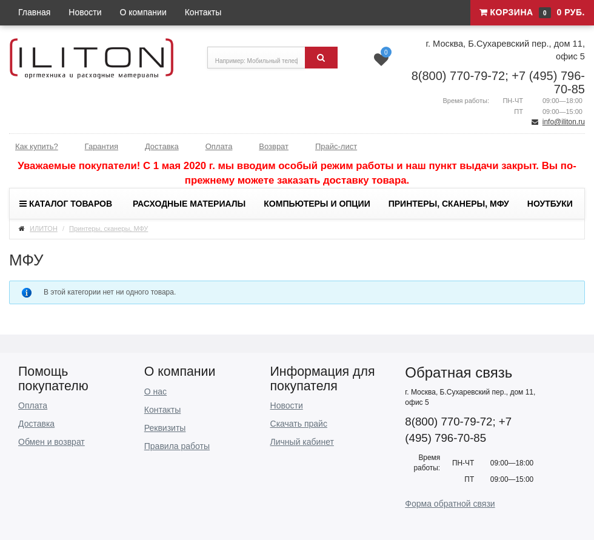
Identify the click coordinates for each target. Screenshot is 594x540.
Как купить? (36, 146)
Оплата (219, 146)
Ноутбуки (550, 203)
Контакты (203, 12)
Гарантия (101, 146)
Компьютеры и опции (317, 203)
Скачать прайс (298, 423)
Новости (84, 12)
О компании (143, 12)
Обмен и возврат (51, 442)
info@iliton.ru (563, 122)
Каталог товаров (65, 203)
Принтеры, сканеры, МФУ (449, 203)
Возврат (274, 146)
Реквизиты (165, 428)
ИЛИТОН (44, 228)
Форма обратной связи (450, 503)
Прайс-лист (336, 146)
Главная (34, 12)
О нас (155, 391)
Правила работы (177, 446)
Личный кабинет (302, 442)
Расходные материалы (189, 203)
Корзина (532, 12)
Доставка (162, 146)
